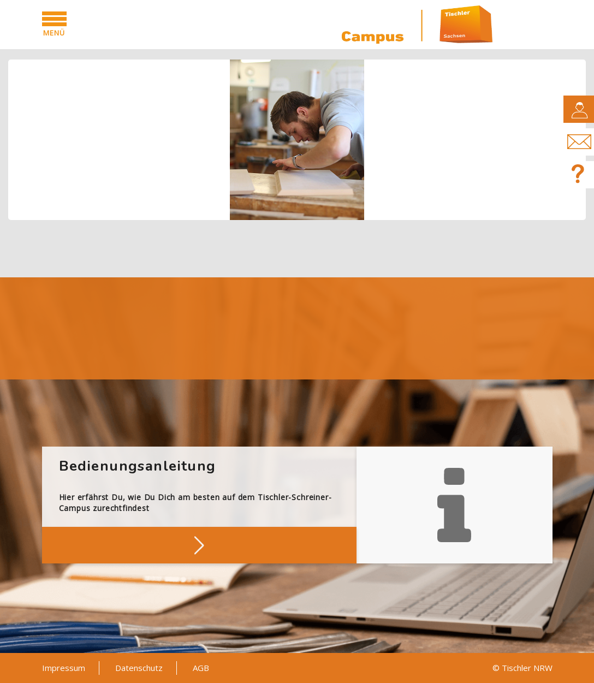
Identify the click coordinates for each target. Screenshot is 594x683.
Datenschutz (139, 667)
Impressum (63, 667)
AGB (201, 667)
